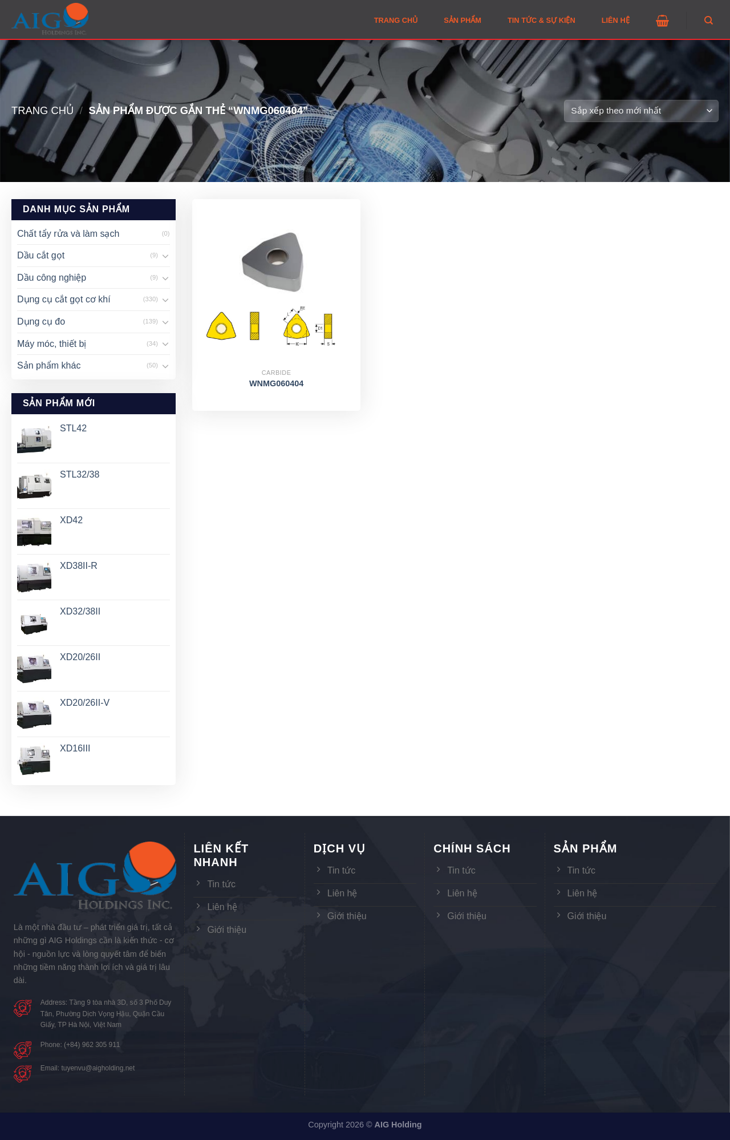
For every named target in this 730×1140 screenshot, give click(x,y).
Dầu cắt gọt (40, 255)
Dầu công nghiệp (51, 277)
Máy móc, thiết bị (51, 344)
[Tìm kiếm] (709, 20)
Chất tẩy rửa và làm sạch (68, 233)
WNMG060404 (276, 383)
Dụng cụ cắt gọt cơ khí (64, 299)
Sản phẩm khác (48, 365)
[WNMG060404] (276, 283)
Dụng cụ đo (41, 321)
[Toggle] (165, 255)
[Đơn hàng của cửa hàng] (641, 111)
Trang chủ (42, 110)
